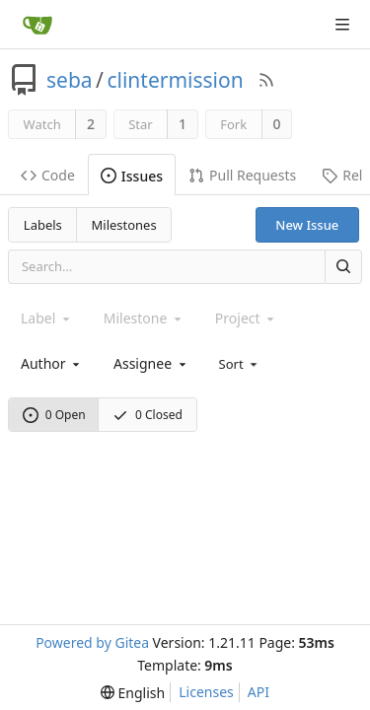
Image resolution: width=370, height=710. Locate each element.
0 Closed (147, 414)
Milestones (124, 225)
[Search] (343, 266)
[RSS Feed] (266, 80)
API (258, 691)
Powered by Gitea (92, 642)
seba (69, 80)
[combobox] (52, 363)
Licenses (206, 691)
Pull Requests (242, 175)
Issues (132, 176)
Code (48, 175)
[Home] (37, 24)
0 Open (54, 414)
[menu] (240, 363)
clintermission (175, 80)
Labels (43, 225)
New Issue (306, 225)
